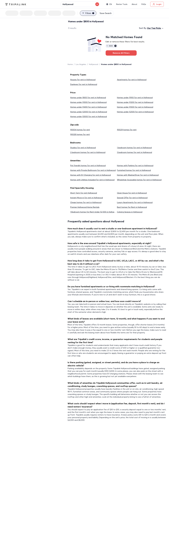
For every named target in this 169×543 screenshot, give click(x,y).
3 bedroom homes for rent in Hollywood (134, 152)
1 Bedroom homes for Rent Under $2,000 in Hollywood (94, 212)
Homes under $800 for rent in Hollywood (88, 97)
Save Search (106, 13)
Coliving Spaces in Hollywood (129, 212)
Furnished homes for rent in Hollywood (134, 170)
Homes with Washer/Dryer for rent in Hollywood (138, 175)
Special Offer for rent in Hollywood (132, 197)
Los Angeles (81, 64)
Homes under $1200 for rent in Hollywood (135, 102)
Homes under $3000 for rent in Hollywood (88, 116)
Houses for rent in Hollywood (82, 79)
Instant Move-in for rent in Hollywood (86, 197)
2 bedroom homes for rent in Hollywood (87, 152)
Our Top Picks (155, 28)
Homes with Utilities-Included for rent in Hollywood (92, 180)
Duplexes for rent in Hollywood (83, 84)
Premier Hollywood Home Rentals (84, 207)
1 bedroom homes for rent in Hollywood (134, 147)
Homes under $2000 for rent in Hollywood (88, 112)
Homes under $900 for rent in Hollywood (135, 97)
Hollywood (93, 64)
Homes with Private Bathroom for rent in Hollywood (93, 170)
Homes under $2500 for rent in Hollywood (135, 112)
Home (70, 64)
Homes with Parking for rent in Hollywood (135, 165)
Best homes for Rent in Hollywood (132, 207)
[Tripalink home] (15, 4)
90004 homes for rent (80, 129)
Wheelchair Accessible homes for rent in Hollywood (139, 180)
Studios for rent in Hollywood (83, 147)
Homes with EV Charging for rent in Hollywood (90, 175)
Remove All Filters (121, 53)
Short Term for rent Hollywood (83, 193)
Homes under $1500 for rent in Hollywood (135, 107)
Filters (88, 13)
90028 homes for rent (80, 134)
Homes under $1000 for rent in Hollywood (88, 102)
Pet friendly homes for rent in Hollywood (88, 165)
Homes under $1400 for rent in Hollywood (88, 107)
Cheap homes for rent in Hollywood (85, 202)
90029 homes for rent (127, 129)
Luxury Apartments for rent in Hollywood (134, 202)
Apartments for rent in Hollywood (131, 79)
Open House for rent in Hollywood (132, 193)
